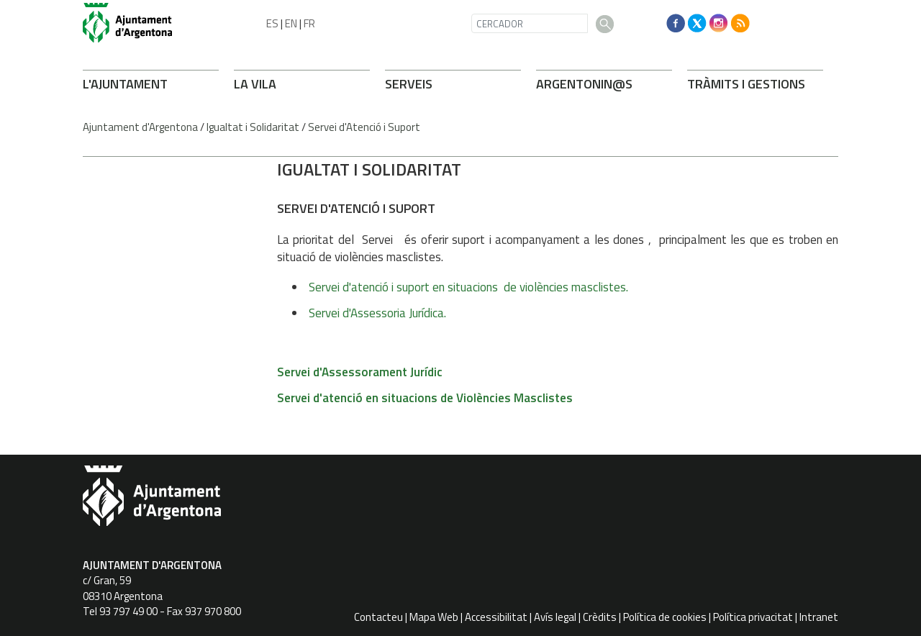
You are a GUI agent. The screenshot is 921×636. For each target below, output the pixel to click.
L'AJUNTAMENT (125, 84)
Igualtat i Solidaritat (253, 127)
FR (309, 23)
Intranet (818, 617)
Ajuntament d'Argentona (140, 127)
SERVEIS (408, 84)
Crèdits (600, 617)
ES (272, 23)
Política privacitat (753, 617)
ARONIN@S (584, 84)
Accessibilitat (496, 617)
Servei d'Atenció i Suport (364, 127)
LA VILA (255, 84)
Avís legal (555, 617)
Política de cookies (665, 617)
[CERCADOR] (529, 23)
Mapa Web (433, 617)
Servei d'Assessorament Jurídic (360, 372)
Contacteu (378, 617)
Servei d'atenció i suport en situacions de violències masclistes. (470, 287)
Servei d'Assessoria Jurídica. (379, 313)
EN (291, 23)
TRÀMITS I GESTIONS (746, 84)
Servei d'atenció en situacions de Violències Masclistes (425, 398)
